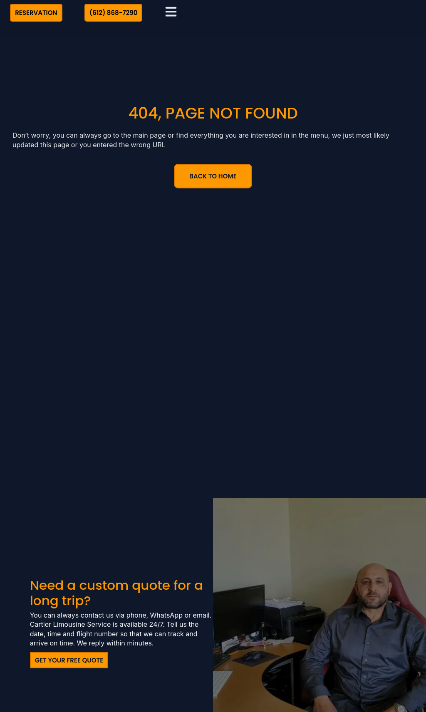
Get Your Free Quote (69, 659)
